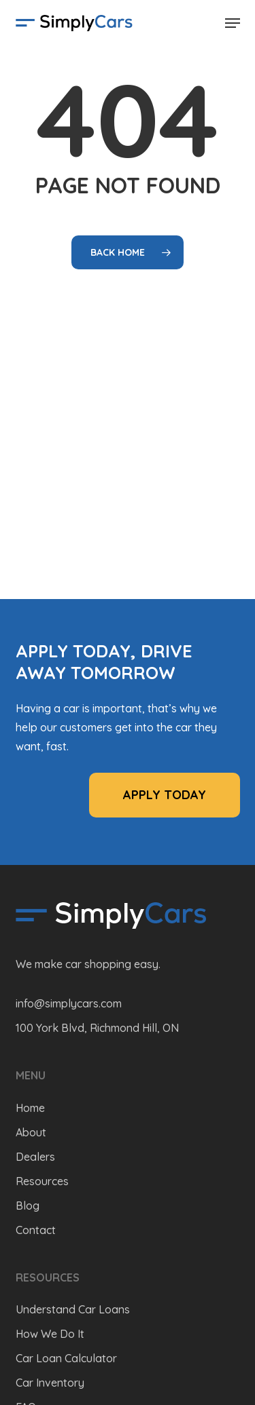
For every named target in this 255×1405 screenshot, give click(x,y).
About (31, 1132)
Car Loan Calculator (66, 1358)
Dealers (35, 1156)
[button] (232, 23)
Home (30, 1108)
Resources (42, 1181)
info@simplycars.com (69, 1003)
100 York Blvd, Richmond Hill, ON (97, 1028)
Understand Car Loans (73, 1309)
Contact (36, 1230)
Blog (27, 1205)
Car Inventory (50, 1382)
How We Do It (50, 1334)
